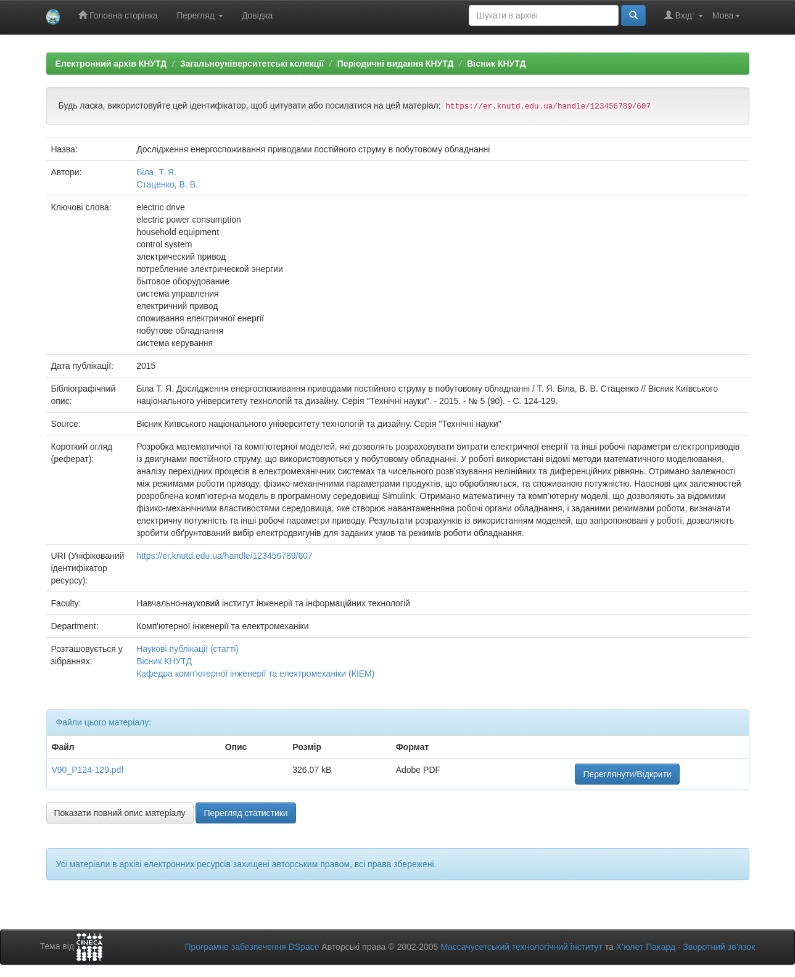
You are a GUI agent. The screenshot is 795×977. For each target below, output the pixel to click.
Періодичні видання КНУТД (395, 63)
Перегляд (199, 15)
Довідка (257, 15)
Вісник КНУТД (496, 63)
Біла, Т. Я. (156, 172)
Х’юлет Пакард (645, 947)
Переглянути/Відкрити (627, 774)
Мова (726, 15)
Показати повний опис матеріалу (120, 813)
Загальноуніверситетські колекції (252, 63)
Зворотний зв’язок (719, 947)
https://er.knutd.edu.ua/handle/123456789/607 (224, 556)
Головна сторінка (118, 15)
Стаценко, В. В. (167, 184)
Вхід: (683, 15)
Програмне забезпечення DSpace (251, 947)
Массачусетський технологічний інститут (521, 947)
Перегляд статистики (245, 813)
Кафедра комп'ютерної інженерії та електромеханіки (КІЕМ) (255, 673)
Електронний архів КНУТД (111, 63)
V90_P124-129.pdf (88, 770)
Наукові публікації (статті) (187, 649)
